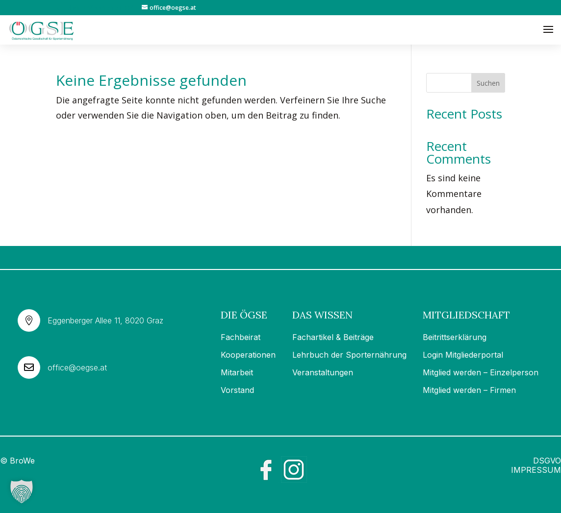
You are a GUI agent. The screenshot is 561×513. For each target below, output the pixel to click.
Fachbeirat (240, 337)
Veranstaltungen (322, 372)
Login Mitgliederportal (463, 355)
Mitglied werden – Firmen (469, 390)
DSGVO (547, 460)
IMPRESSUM (536, 470)
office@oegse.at (77, 367)
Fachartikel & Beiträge (333, 337)
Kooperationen (248, 355)
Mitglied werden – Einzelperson (480, 372)
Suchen (488, 83)
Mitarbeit (237, 372)
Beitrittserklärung (454, 337)
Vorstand (237, 390)
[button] (21, 491)
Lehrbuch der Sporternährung (349, 355)
